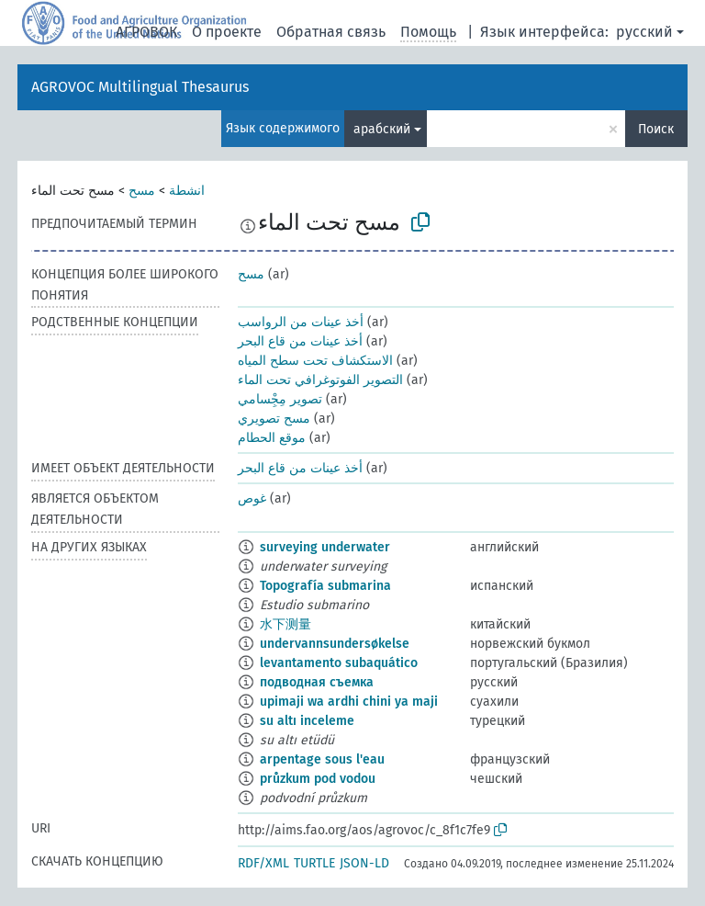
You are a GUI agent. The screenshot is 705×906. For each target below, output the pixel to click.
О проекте (227, 31)
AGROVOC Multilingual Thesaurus (140, 87)
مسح (142, 190)
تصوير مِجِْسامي (280, 399)
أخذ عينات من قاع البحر (300, 341)
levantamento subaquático (339, 663)
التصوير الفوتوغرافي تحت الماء (320, 380)
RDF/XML (263, 863)
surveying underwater (325, 547)
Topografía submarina (325, 586)
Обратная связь (331, 31)
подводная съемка (317, 682)
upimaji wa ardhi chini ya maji (349, 701)
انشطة (187, 190)
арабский (381, 129)
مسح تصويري (274, 418)
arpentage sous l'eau (322, 759)
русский (644, 31)
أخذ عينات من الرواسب (301, 322)
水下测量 (285, 624)
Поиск (656, 129)
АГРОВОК (146, 31)
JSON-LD (364, 863)
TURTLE (314, 863)
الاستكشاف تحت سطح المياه (315, 360)
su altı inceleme (307, 721)
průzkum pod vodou (317, 779)
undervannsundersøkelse (334, 643)
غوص (252, 498)
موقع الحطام (272, 438)
